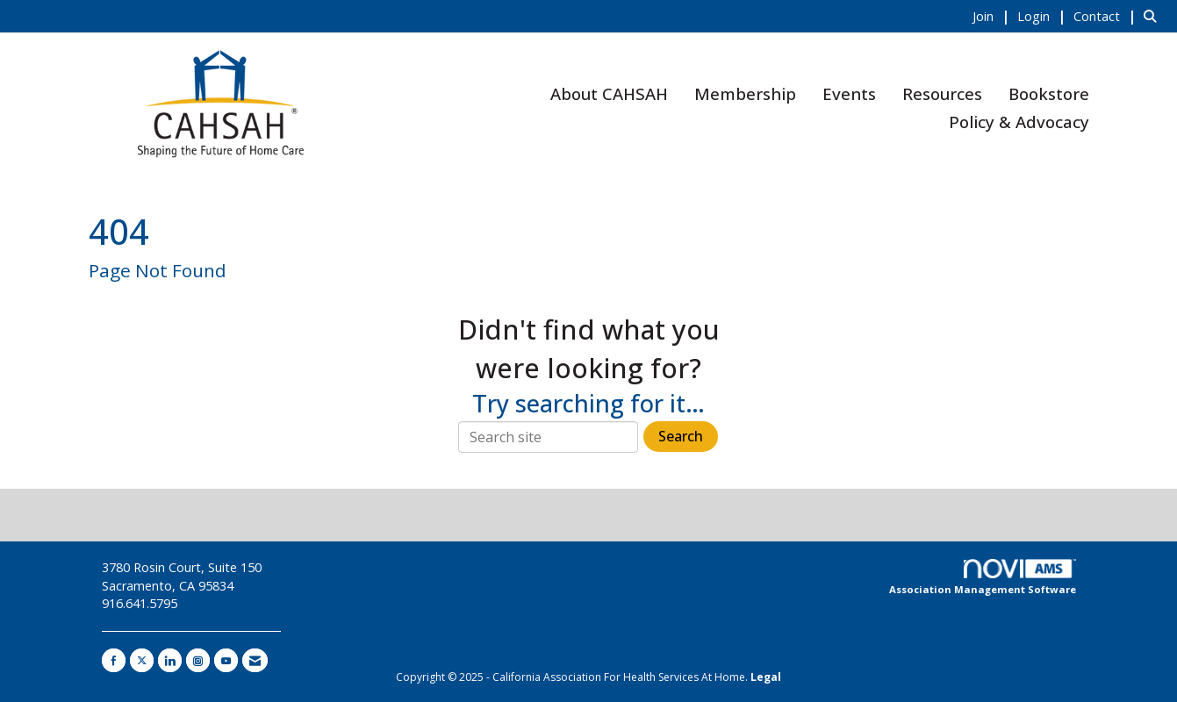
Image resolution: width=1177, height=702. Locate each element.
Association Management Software (982, 577)
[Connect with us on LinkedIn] (170, 660)
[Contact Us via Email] (255, 660)
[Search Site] (1154, 15)
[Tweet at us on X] (142, 660)
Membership (745, 93)
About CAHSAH (609, 93)
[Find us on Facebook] (114, 660)
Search (680, 436)
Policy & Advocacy (1019, 122)
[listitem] (993, 15)
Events (849, 93)
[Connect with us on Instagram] (198, 660)
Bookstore (1048, 93)
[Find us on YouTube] (226, 660)
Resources (942, 93)
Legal (765, 677)
